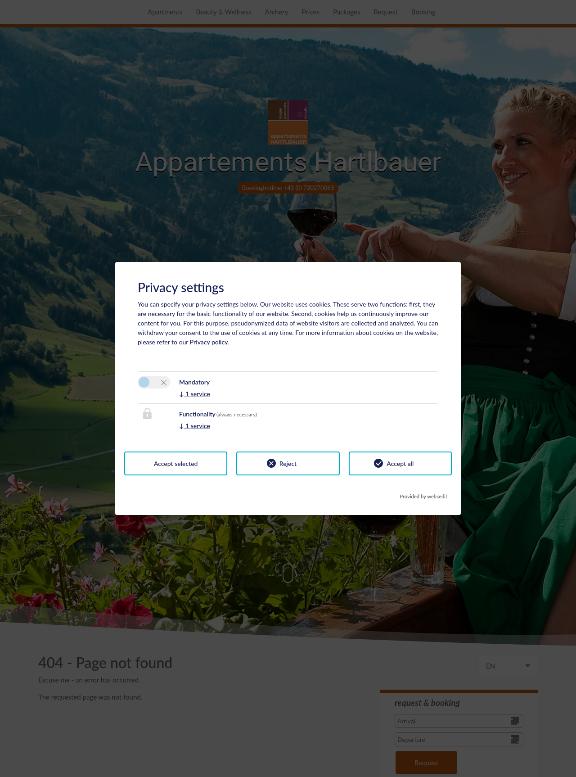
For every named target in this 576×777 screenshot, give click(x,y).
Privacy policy (209, 342)
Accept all (400, 463)
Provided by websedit (423, 493)
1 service (194, 394)
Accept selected (176, 463)
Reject (288, 463)
